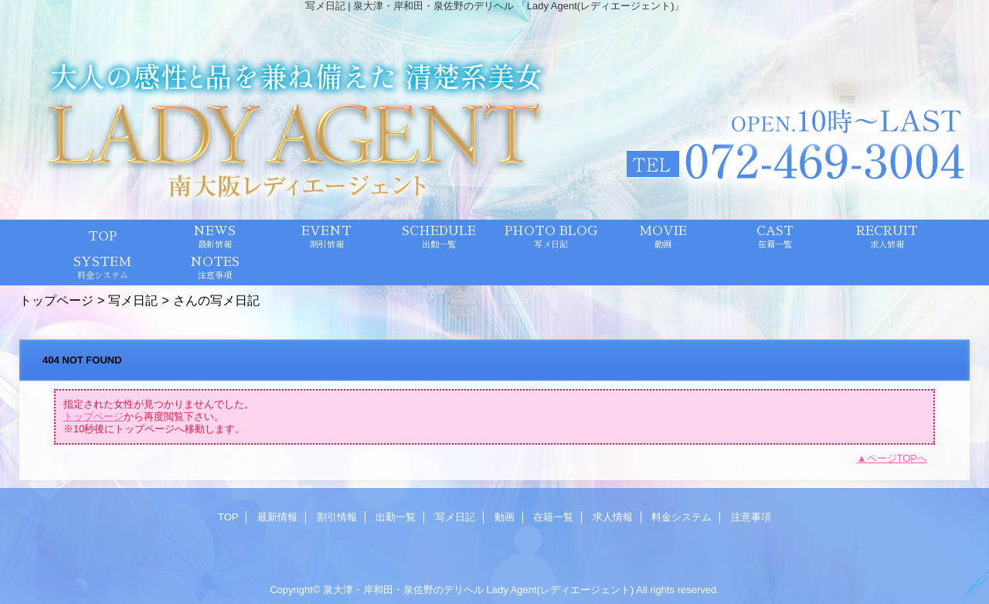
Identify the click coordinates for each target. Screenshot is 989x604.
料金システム (681, 517)
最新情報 (277, 517)
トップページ (56, 300)
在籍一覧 (553, 517)
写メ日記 (133, 300)
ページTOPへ (897, 458)
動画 (504, 517)
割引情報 (337, 517)
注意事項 (751, 517)
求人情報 (613, 517)
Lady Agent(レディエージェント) (560, 589)
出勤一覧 (396, 517)
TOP (102, 236)
